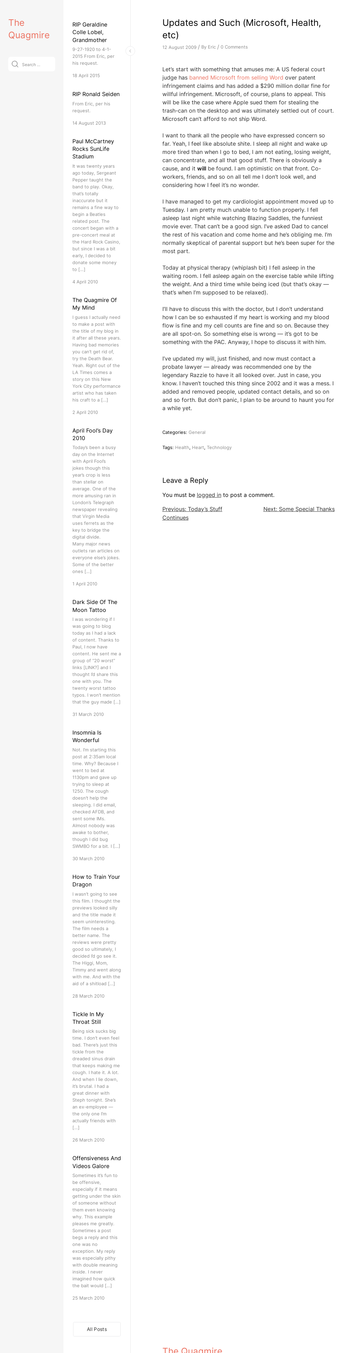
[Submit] (15, 64)
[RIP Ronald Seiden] (97, 108)
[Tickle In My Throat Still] (97, 1077)
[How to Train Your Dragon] (97, 936)
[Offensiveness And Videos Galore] (97, 1227)
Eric (212, 47)
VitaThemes (212, 1332)
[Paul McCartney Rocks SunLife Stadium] (97, 211)
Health (182, 447)
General (197, 432)
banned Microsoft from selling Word (236, 77)
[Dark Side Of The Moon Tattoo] (97, 658)
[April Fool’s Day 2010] (97, 507)
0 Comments (234, 47)
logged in (209, 494)
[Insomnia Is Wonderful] (97, 795)
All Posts (97, 1329)
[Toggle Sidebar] (130, 51)
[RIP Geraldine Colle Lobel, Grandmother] (97, 50)
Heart (198, 447)
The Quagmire (192, 1318)
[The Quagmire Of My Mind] (97, 356)
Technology (219, 447)
